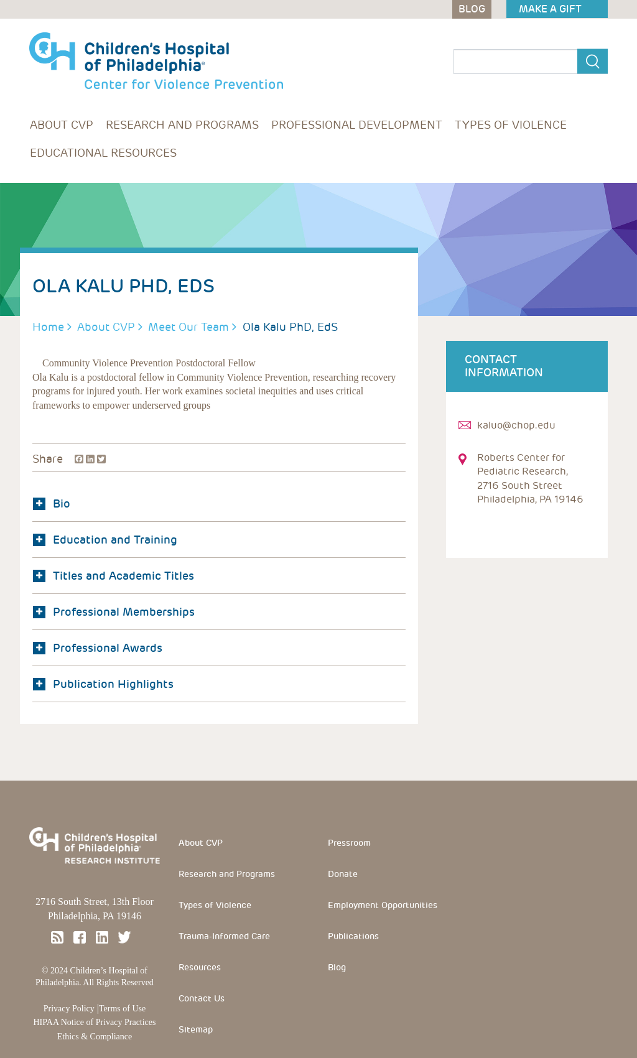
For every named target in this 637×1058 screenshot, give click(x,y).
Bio (51, 503)
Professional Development (356, 125)
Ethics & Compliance (95, 1036)
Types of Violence (511, 125)
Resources (200, 967)
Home (48, 327)
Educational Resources (103, 153)
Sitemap (196, 1029)
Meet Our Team (188, 327)
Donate (343, 873)
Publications (353, 936)
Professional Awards (97, 648)
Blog (337, 967)
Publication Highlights (103, 684)
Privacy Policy (69, 1008)
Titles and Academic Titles (113, 575)
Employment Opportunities (382, 905)
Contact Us (202, 998)
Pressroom (349, 842)
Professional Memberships (114, 612)
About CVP (61, 125)
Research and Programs (182, 125)
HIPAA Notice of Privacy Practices (95, 1022)
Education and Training (105, 539)
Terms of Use (122, 1008)
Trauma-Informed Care (224, 936)
